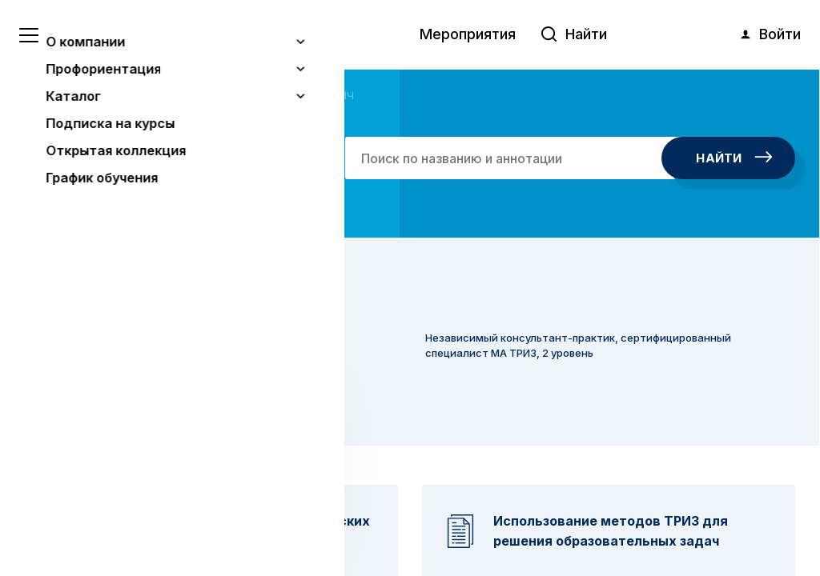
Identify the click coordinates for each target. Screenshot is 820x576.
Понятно (164, 521)
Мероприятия (468, 34)
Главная (47, 95)
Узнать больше (129, 481)
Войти (769, 34)
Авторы (102, 95)
